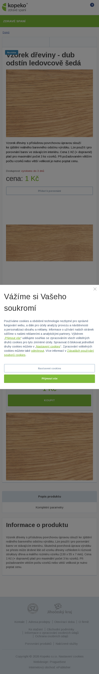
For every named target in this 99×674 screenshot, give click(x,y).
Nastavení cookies (48, 346)
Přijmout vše (13, 338)
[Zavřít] (95, 289)
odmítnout (37, 350)
